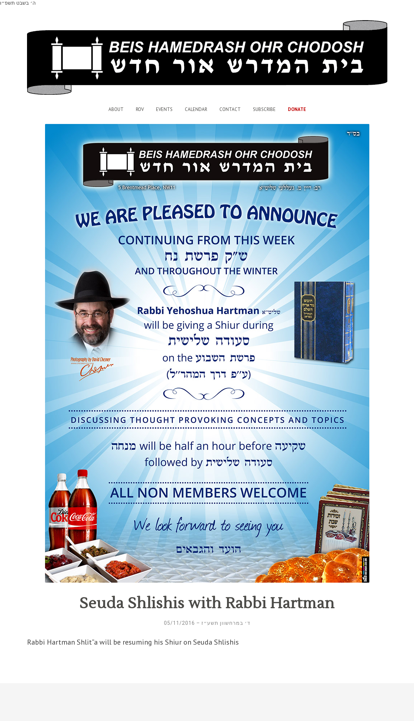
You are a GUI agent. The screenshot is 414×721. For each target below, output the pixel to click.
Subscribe (264, 109)
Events (164, 109)
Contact (230, 109)
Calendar (196, 109)
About (116, 109)
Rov (140, 109)
